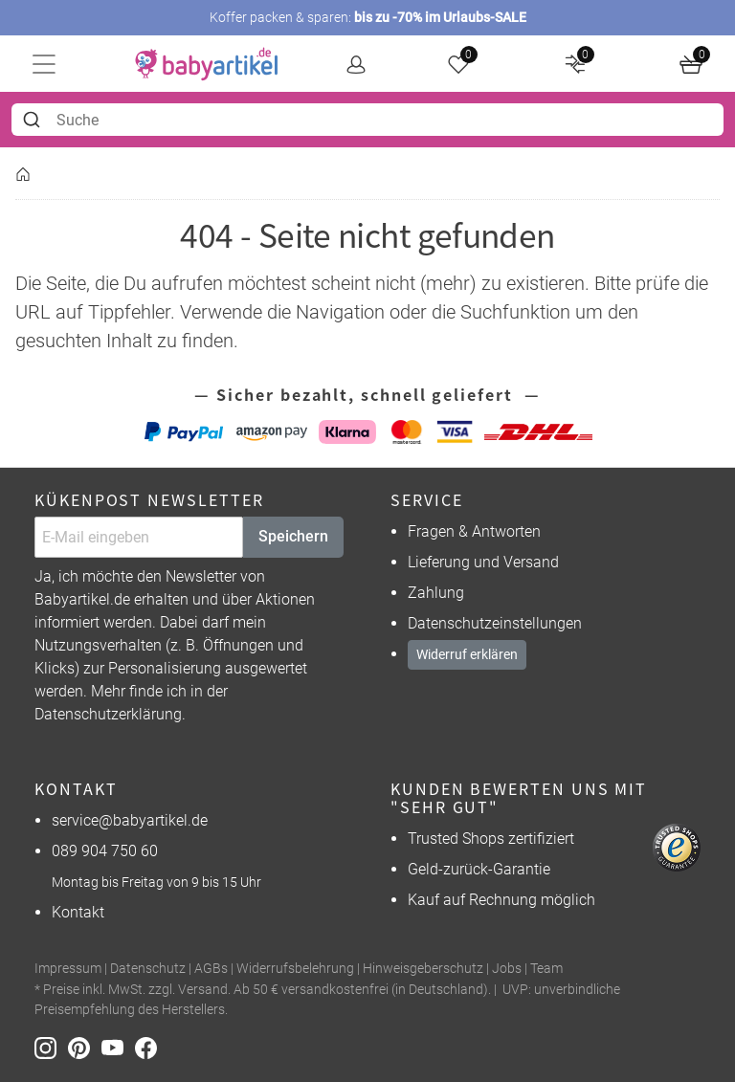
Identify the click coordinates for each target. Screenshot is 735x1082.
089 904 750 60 (105, 851)
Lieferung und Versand (483, 562)
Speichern (293, 536)
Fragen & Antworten (474, 531)
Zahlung (436, 593)
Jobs (507, 969)
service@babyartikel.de (130, 820)
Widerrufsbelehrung (295, 969)
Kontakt (78, 912)
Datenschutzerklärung (108, 714)
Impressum (67, 969)
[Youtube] (118, 1047)
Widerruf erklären (467, 654)
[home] (206, 64)
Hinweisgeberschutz (423, 969)
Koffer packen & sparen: (368, 17)
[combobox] (367, 119)
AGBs (211, 969)
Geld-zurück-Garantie (479, 869)
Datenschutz (148, 969)
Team (546, 969)
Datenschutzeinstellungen (495, 623)
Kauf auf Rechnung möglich (501, 900)
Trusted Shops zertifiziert (491, 838)
